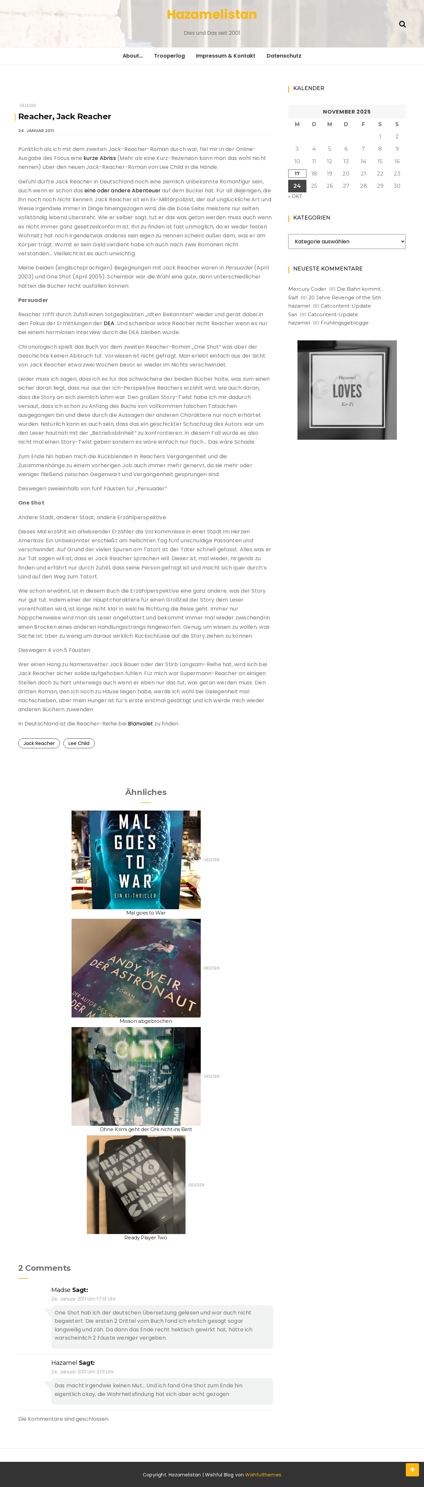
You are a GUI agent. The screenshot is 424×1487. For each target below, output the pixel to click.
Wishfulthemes (263, 1474)
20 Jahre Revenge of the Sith (344, 297)
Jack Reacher (39, 743)
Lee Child (79, 743)
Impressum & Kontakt (225, 56)
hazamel (64, 1362)
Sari (292, 314)
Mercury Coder (307, 289)
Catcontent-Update (346, 306)
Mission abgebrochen (146, 1021)
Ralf (293, 297)
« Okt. (295, 196)
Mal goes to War (146, 913)
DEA (109, 323)
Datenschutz (284, 56)
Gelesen (28, 105)
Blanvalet (140, 723)
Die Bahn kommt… (360, 289)
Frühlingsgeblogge (345, 323)
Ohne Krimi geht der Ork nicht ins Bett (146, 1129)
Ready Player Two (145, 1237)
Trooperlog (169, 56)
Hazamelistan (212, 14)
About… (133, 56)
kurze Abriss (99, 158)
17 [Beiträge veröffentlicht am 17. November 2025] (297, 173)
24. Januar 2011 (36, 130)
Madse (61, 1290)
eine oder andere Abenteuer (122, 190)
